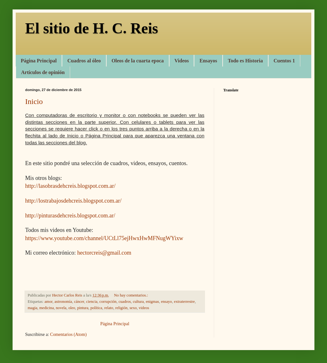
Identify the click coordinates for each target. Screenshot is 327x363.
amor (49, 301)
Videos (182, 60)
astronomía (63, 301)
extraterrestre (184, 301)
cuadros (125, 301)
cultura (138, 301)
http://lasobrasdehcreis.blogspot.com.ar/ (70, 186)
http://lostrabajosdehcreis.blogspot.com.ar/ (73, 201)
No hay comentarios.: (131, 295)
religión (121, 308)
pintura (82, 308)
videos (144, 308)
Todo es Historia (245, 60)
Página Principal (39, 60)
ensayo (166, 301)
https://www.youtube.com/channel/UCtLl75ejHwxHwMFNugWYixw (104, 238)
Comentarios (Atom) (68, 334)
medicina (46, 308)
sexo (133, 308)
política (96, 308)
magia (32, 308)
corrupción (108, 301)
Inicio (34, 101)
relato (108, 308)
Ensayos (208, 60)
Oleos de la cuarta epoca (138, 60)
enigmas (152, 301)
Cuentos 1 (284, 60)
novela (61, 308)
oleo (71, 308)
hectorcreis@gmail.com (104, 253)
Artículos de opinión (43, 72)
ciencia (91, 301)
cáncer (79, 301)
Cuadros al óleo (84, 60)
